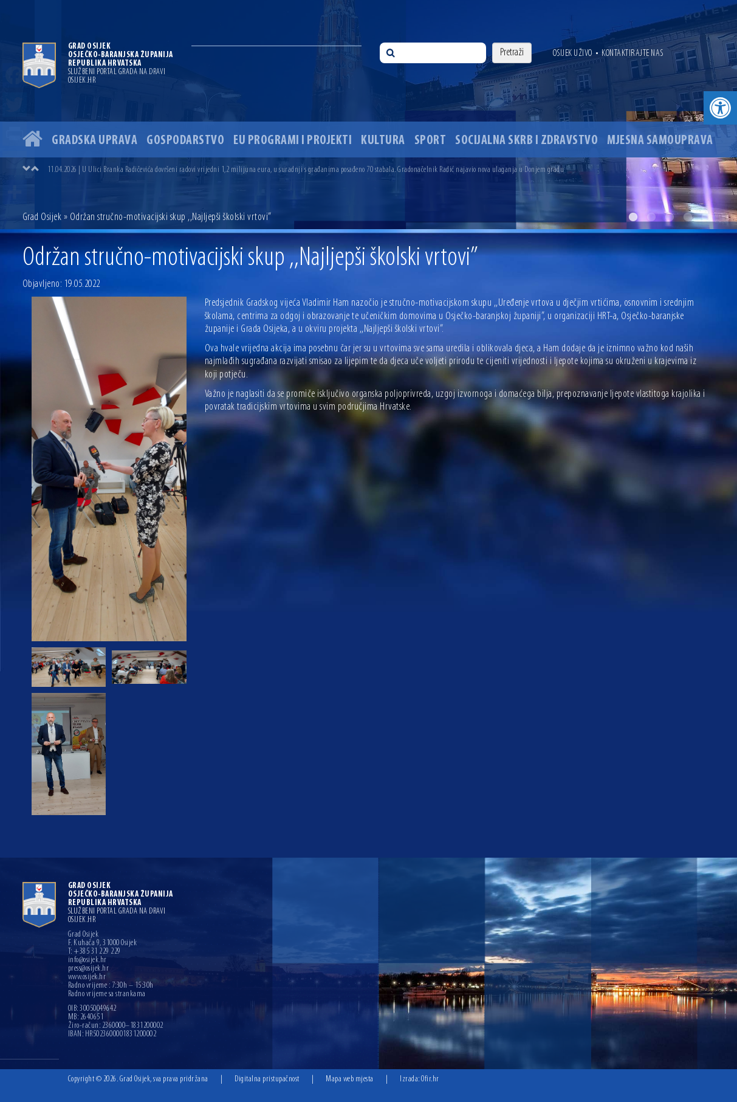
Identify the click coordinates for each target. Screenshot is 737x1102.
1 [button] (633, 217)
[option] (368, 114)
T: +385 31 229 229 (94, 952)
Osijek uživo (572, 53)
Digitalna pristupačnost (267, 1079)
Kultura (383, 140)
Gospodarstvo (185, 140)
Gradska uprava (94, 140)
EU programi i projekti (292, 140)
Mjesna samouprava (660, 140)
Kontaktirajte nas (632, 53)
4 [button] (688, 217)
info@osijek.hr (87, 960)
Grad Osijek (42, 217)
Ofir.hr (430, 1079)
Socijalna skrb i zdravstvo (526, 140)
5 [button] (706, 217)
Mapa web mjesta (350, 1079)
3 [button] (669, 217)
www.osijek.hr (87, 977)
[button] (720, 108)
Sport (430, 140)
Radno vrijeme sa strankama (107, 994)
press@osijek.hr (88, 969)
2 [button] (651, 217)
